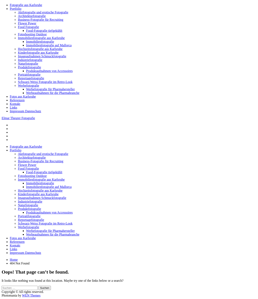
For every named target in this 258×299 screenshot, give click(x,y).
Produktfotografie (29, 67)
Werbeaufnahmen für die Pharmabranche (52, 93)
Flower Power (27, 23)
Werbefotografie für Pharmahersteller (50, 89)
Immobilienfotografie (40, 41)
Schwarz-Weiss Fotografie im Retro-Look (45, 82)
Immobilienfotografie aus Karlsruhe (41, 38)
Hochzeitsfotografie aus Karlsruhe (40, 49)
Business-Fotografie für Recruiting (40, 19)
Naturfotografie (28, 63)
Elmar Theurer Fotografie (18, 118)
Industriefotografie (30, 60)
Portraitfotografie (29, 74)
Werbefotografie (28, 85)
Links (13, 107)
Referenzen (17, 100)
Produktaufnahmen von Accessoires (49, 71)
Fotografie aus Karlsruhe (26, 5)
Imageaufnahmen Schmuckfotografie (42, 56)
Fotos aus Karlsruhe (23, 96)
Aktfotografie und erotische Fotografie (43, 12)
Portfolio (15, 8)
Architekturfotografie (32, 16)
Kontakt (15, 104)
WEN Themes (31, 295)
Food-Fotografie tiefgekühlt (44, 30)
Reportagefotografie (31, 78)
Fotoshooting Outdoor (32, 34)
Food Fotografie (28, 27)
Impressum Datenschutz (25, 111)
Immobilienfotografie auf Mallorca (49, 45)
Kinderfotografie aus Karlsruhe (38, 52)
